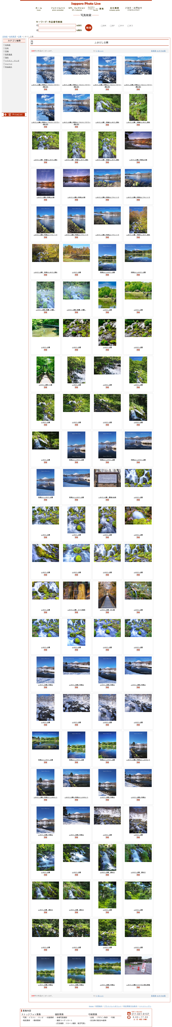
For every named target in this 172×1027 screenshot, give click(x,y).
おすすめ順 (161, 51)
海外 (7, 57)
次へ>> (100, 51)
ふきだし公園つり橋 (45, 385)
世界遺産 (8, 54)
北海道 (5, 36)
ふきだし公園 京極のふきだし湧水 (107, 122)
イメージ (8, 64)
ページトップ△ (145, 1006)
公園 (19, 36)
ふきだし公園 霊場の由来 (107, 497)
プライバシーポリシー (113, 1006)
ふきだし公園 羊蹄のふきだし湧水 (138, 235)
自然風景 (12, 36)
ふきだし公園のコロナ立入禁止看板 (138, 985)
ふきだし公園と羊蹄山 (45, 685)
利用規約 (98, 1006)
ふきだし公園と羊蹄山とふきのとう (138, 760)
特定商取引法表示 (130, 1006)
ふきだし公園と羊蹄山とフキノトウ (107, 197)
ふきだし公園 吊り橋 (107, 610)
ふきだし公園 (76, 272)
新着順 (153, 51)
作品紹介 (8, 67)
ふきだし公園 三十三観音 (76, 610)
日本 (7, 48)
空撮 (7, 51)
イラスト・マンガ (12, 60)
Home (91, 1006)
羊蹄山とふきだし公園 (107, 272)
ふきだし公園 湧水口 (107, 872)
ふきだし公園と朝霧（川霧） (45, 310)
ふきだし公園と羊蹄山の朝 (138, 160)
